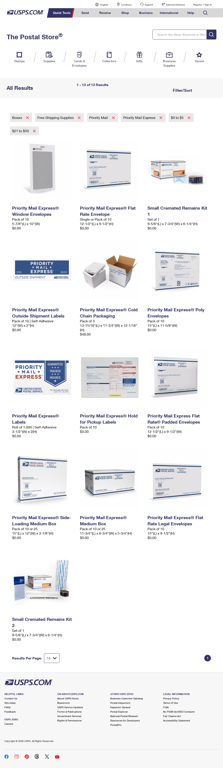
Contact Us (10, 698)
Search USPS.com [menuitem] (205, 13)
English (99, 4)
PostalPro (116, 724)
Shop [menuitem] (125, 13)
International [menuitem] (169, 13)
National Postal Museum (124, 716)
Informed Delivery (175, 4)
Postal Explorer (119, 711)
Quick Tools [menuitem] (62, 13)
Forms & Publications (69, 711)
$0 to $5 (177, 117)
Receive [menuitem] (105, 13)
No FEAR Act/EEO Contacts (179, 711)
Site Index (10, 702)
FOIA (166, 707)
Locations (126, 4)
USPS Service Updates (70, 707)
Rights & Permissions (69, 720)
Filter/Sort (182, 90)
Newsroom (63, 702)
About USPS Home (68, 698)
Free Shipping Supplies (56, 117)
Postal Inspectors (120, 702)
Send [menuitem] (85, 13)
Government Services (69, 716)
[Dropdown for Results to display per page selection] (51, 658)
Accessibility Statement (176, 720)
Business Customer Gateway (126, 698)
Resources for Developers (125, 720)
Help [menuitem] (190, 13)
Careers (8, 723)
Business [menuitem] (146, 13)
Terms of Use (170, 702)
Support (149, 4)
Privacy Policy (171, 698)
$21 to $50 (21, 131)
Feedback (10, 711)
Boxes (17, 117)
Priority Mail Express (139, 117)
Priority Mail (99, 117)
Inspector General (120, 707)
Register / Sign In (202, 4)
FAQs (7, 707)
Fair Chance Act (172, 716)
